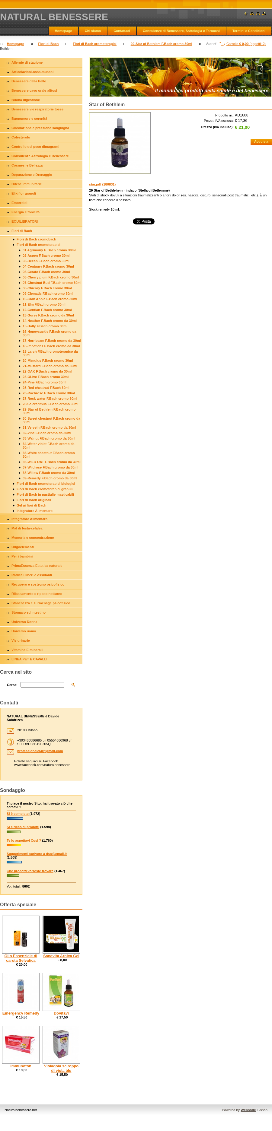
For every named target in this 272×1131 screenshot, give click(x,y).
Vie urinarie (20, 640)
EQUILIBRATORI (24, 221)
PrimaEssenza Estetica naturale (36, 565)
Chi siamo (93, 31)
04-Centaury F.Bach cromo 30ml (48, 266)
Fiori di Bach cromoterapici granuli (44, 489)
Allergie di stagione (27, 62)
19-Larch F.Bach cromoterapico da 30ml (50, 353)
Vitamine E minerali (27, 650)
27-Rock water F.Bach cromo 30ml (50, 398)
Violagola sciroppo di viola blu (61, 1068)
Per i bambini (22, 556)
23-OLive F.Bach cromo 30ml (46, 377)
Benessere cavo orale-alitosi (34, 90)
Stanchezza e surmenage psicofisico (40, 603)
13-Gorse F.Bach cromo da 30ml (48, 315)
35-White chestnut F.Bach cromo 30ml (49, 454)
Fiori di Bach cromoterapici (95, 44)
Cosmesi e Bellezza (27, 165)
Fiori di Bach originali (34, 500)
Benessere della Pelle (28, 81)
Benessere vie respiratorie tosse (37, 109)
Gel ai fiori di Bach (31, 505)
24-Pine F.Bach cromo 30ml (44, 382)
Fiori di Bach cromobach (36, 239)
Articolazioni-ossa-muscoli (32, 72)
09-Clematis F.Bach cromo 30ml (48, 293)
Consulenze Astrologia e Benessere (40, 156)
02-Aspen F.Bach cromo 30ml (46, 255)
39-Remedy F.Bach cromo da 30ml (50, 478)
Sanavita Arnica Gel (61, 956)
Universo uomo (23, 631)
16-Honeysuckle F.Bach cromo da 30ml (49, 333)
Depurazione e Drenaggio (31, 174)
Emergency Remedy (20, 1013)
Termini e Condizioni (248, 31)
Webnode (248, 1110)
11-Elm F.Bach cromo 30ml (44, 304)
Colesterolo (20, 137)
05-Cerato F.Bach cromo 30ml (46, 272)
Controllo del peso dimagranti (35, 146)
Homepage (63, 31)
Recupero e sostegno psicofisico (37, 584)
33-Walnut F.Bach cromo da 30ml (49, 438)
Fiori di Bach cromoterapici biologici (46, 483)
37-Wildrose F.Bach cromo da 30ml (50, 467)
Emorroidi (19, 203)
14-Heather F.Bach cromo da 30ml (50, 320)
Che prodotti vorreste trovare (30, 871)
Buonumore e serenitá (29, 118)
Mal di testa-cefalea (27, 528)
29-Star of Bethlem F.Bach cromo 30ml (161, 44)
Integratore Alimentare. (29, 519)
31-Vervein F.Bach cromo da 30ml (49, 427)
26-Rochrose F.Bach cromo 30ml (49, 393)
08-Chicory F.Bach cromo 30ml (47, 288)
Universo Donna (24, 622)
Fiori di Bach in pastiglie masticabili (45, 494)
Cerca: (12, 685)
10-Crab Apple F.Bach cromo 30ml (50, 299)
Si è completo (18, 813)
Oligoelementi (22, 547)
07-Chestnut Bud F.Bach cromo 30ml (52, 282)
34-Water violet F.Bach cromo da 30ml (49, 445)
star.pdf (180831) (102, 184)
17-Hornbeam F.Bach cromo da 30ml (52, 340)
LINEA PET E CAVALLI (29, 659)
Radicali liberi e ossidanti (31, 575)
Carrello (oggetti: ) (246, 44)
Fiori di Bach (48, 44)
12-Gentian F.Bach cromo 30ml (47, 310)
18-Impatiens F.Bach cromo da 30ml (51, 346)
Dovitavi (61, 1013)
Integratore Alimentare (35, 511)
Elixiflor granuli (23, 193)
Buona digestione (25, 100)
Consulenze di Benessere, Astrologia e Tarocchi (181, 31)
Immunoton (20, 1066)
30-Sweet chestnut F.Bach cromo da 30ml (51, 420)
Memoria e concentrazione (32, 537)
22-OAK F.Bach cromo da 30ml (47, 371)
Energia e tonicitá (25, 212)
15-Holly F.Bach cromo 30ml (45, 326)
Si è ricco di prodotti (23, 827)
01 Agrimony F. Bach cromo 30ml (49, 250)
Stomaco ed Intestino (28, 612)
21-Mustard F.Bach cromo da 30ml (50, 366)
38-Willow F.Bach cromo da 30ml (49, 473)
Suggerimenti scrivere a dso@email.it (37, 854)
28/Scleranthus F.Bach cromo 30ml (50, 404)
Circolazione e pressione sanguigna (40, 128)
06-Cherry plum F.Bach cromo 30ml (51, 277)
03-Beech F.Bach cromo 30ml (46, 261)
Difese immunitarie (26, 184)
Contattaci (122, 31)
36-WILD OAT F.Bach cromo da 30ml (52, 462)
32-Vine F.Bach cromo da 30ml (47, 433)
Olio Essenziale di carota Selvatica (21, 958)
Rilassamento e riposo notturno (36, 594)
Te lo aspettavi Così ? (24, 840)
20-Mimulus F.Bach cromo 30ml (48, 360)
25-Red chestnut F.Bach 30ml (46, 387)
